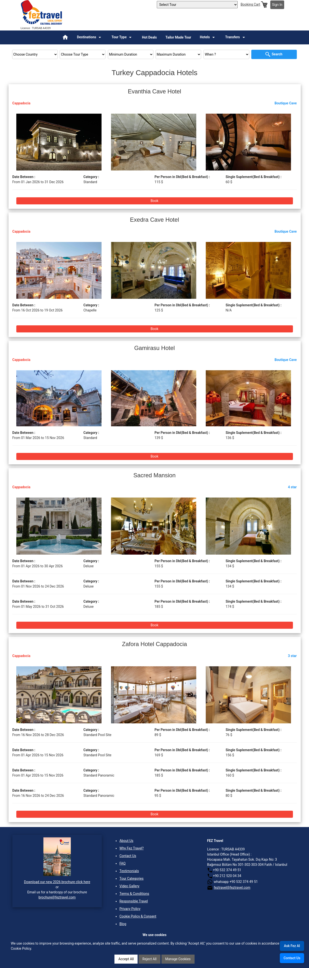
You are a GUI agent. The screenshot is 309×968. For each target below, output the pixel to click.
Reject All (149, 959)
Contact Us (127, 856)
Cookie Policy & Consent (137, 916)
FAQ (122, 863)
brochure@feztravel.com (56, 897)
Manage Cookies (178, 959)
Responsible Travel (133, 901)
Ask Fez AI (292, 946)
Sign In (277, 5)
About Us (126, 841)
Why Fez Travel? (131, 848)
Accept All (126, 959)
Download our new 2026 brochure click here (57, 882)
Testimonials (129, 871)
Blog (122, 924)
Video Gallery (129, 886)
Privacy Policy (129, 909)
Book (155, 201)
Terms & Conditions (134, 894)
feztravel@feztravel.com (232, 887)
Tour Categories (131, 878)
